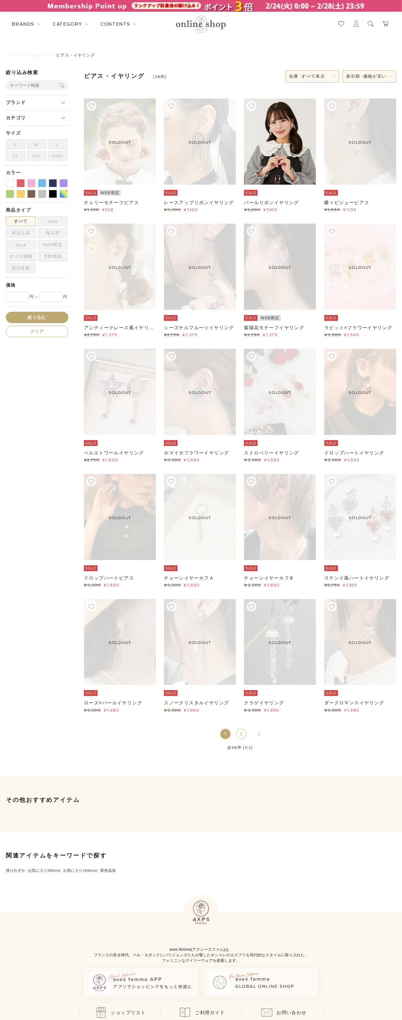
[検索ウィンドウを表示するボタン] (371, 24)
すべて (21, 221)
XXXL (58, 155)
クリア (37, 331)
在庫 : (307, 76)
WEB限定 (52, 244)
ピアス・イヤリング (75, 55)
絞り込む (37, 317)
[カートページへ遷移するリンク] (386, 24)
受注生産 (21, 268)
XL (16, 155)
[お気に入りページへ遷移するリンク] (341, 24)
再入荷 (53, 232)
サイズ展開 (20, 256)
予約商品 (53, 256)
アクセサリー (37, 55)
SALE (20, 244)
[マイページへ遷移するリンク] (356, 24)
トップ (12, 55)
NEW (52, 221)
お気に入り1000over (80, 870)
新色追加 (108, 870)
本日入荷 (21, 232)
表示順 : (366, 76)
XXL (36, 155)
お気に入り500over (44, 870)
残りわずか (15, 870)
